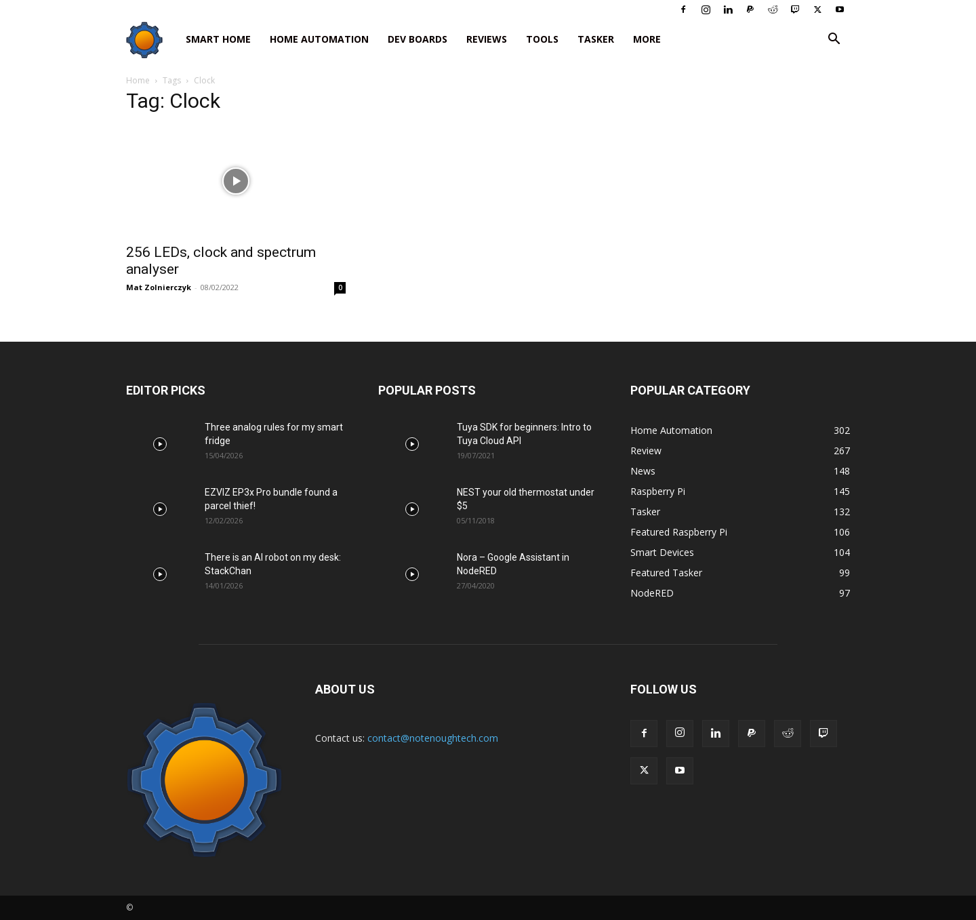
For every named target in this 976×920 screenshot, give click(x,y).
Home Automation (319, 39)
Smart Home (218, 39)
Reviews (486, 39)
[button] (833, 40)
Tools (542, 39)
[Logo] (151, 39)
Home (138, 80)
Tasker (595, 39)
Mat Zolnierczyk (158, 287)
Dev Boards (417, 39)
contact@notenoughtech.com (432, 738)
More (647, 39)
